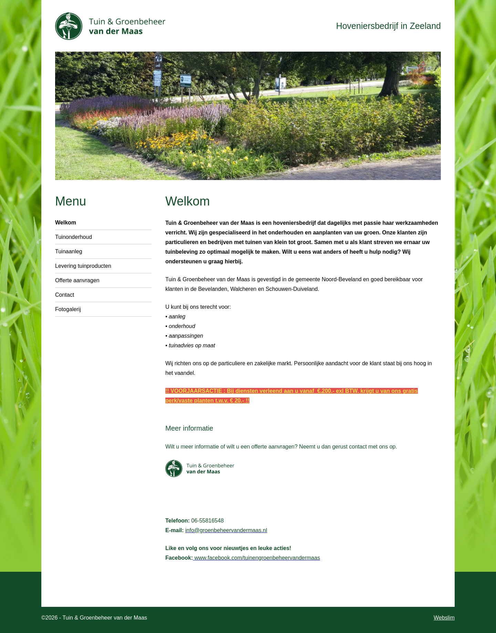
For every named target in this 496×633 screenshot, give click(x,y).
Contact (64, 295)
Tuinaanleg (68, 251)
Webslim (444, 618)
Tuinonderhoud (73, 237)
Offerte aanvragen (77, 280)
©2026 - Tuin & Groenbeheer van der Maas (94, 618)
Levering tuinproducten (83, 266)
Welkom (65, 222)
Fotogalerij (68, 309)
